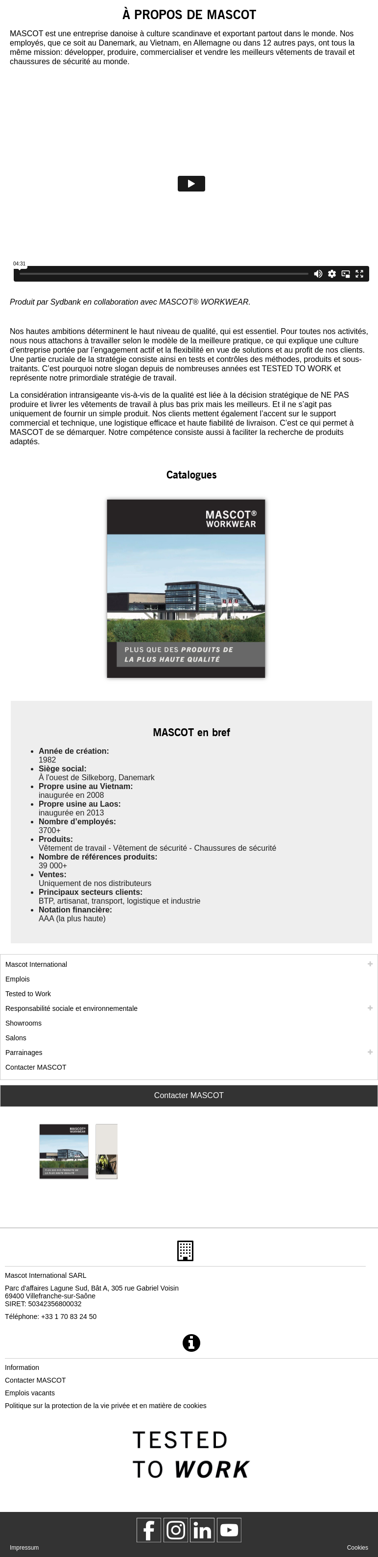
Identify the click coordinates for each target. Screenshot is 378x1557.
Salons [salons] (15, 1038)
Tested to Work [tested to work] (28, 994)
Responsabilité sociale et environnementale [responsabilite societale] (71, 1008)
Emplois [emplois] (17, 979)
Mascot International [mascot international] (36, 964)
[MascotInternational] (229, 1530)
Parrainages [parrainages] (24, 1052)
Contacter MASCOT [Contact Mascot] (189, 1095)
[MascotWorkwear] (149, 1530)
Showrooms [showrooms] (23, 1023)
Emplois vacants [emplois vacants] (30, 1393)
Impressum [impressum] (24, 1547)
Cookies (357, 1547)
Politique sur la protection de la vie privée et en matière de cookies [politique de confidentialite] (106, 1406)
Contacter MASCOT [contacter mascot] (35, 1067)
